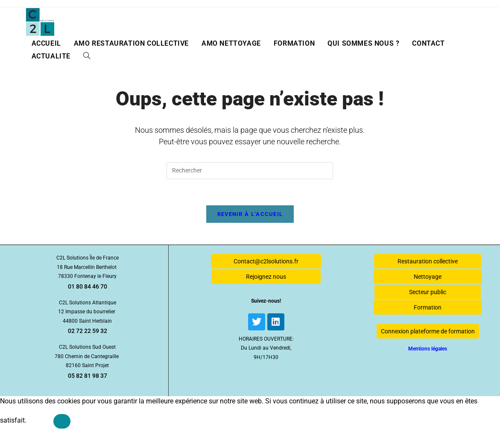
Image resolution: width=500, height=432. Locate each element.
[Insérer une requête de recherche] (250, 170)
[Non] (62, 421)
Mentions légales (427, 349)
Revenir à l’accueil (250, 214)
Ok (39, 420)
